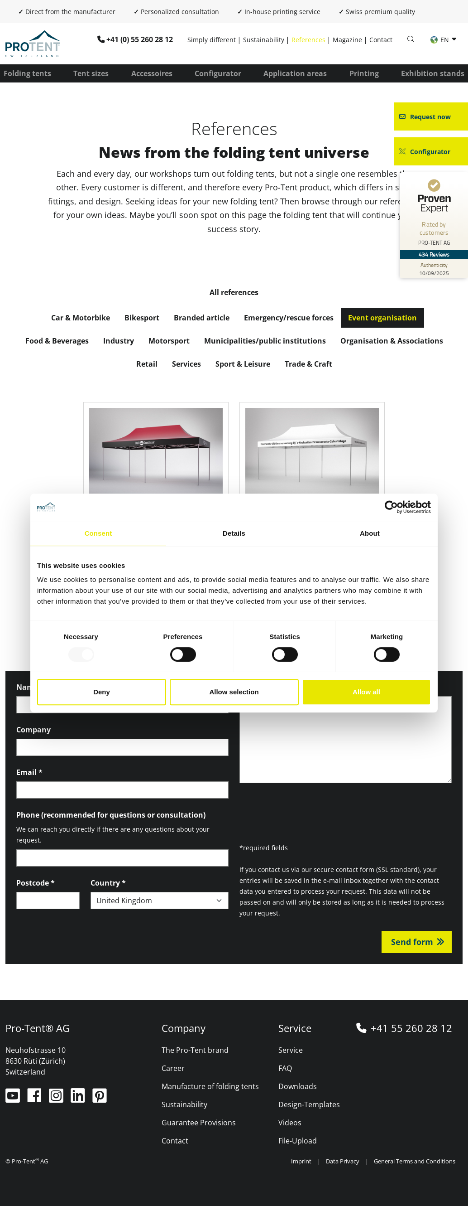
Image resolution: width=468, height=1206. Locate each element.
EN (440, 39)
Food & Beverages (57, 341)
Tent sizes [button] (91, 73)
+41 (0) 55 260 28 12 (139, 39)
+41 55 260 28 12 (411, 1028)
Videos (289, 1123)
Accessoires (151, 73)
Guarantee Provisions (199, 1123)
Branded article (201, 318)
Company (33, 730)
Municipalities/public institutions (265, 341)
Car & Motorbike (80, 318)
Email (29, 772)
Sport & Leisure (242, 364)
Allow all (366, 692)
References (308, 39)
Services (186, 364)
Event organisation (382, 318)
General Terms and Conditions (414, 1161)
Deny (101, 692)
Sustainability (263, 39)
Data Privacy (342, 1161)
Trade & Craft (308, 364)
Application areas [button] (295, 73)
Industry (118, 341)
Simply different (211, 39)
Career (173, 1068)
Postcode (35, 883)
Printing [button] (364, 73)
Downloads (297, 1086)
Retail (147, 364)
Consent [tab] (98, 533)
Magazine (347, 39)
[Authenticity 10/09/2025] (434, 268)
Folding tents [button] (27, 73)
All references (234, 292)
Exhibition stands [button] (432, 73)
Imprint (301, 1161)
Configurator (218, 73)
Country (108, 883)
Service (290, 1050)
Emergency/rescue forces (289, 318)
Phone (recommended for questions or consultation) (110, 815)
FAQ (285, 1068)
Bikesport (141, 318)
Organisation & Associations (391, 341)
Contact (380, 39)
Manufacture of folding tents (210, 1086)
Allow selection (233, 692)
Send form (412, 941)
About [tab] (370, 533)
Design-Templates (309, 1104)
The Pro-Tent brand (195, 1050)
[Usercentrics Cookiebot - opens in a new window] (391, 507)
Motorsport (169, 341)
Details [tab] (234, 533)
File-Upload (297, 1141)
